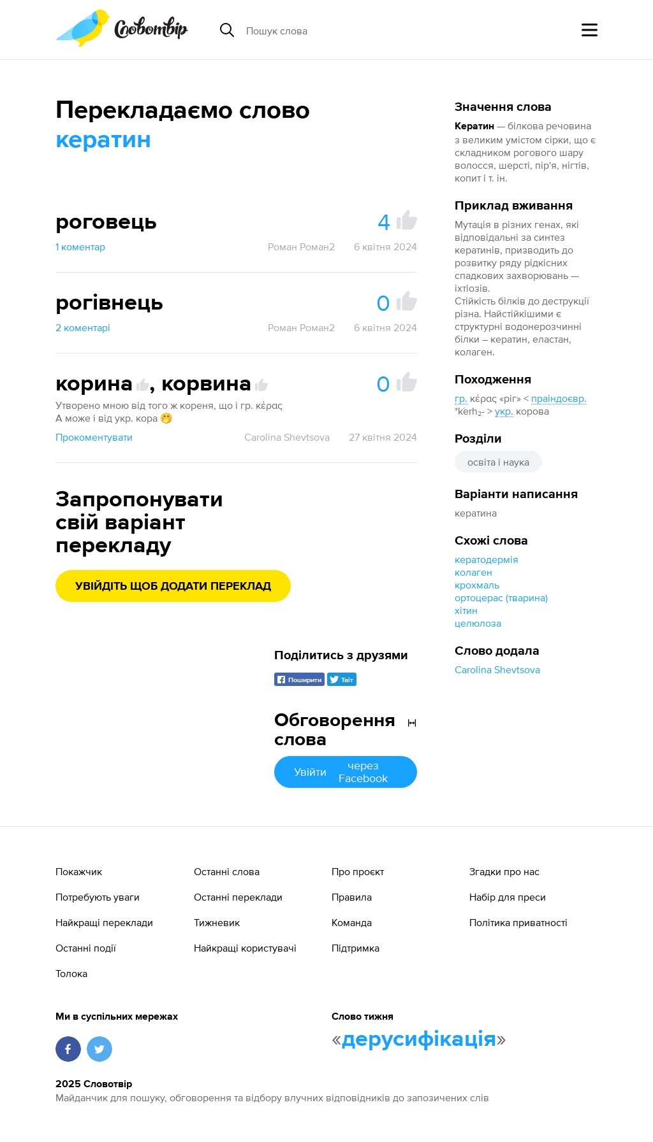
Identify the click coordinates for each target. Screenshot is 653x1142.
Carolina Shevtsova (497, 669)
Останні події (85, 947)
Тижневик (217, 922)
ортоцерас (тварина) (501, 597)
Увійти (345, 772)
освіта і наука (498, 462)
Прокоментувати (94, 437)
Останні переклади (238, 897)
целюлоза (478, 623)
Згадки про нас (504, 871)
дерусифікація (419, 1039)
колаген (473, 572)
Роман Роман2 (301, 246)
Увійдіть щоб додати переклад (173, 586)
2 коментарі (82, 327)
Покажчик (78, 871)
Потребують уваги (97, 897)
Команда (352, 922)
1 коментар (80, 246)
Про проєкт (358, 871)
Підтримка (355, 947)
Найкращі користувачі (245, 947)
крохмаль (477, 584)
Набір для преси (507, 897)
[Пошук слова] (344, 30)
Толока (71, 973)
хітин (466, 610)
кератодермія (486, 559)
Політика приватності (518, 922)
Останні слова (227, 871)
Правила (352, 897)
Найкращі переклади (104, 922)
